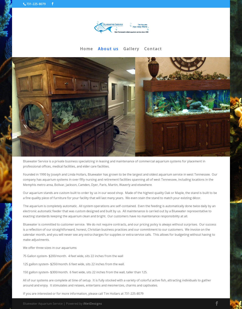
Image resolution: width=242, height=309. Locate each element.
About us (108, 49)
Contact (153, 49)
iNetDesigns (92, 303)
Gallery (131, 49)
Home (86, 49)
